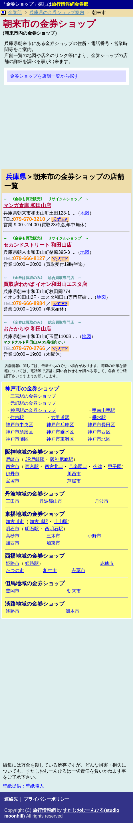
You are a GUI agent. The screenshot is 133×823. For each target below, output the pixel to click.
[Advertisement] (66, 129)
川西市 (74, 473)
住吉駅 (17, 417)
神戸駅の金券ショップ (33, 410)
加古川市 (15, 521)
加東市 (53, 543)
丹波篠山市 (50, 501)
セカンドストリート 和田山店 (37, 245)
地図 (84, 213)
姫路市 (12, 563)
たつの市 (15, 570)
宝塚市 (12, 480)
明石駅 (32, 528)
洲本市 (72, 611)
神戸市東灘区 (60, 439)
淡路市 (12, 611)
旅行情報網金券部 (70, 4)
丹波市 (101, 501)
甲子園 (115, 466)
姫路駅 (32, 563)
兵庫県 (16, 176)
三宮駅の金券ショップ (33, 396)
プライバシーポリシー (46, 799)
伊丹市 (12, 473)
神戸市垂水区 (60, 431)
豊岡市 (12, 590)
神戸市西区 (99, 431)
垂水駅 (99, 417)
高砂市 (12, 535)
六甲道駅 (60, 417)
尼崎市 (12, 459)
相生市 (50, 570)
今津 (97, 466)
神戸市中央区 (19, 424)
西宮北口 (54, 466)
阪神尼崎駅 (61, 459)
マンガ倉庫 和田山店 (27, 205)
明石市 (12, 528)
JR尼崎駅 (35, 459)
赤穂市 (107, 563)
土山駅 (61, 521)
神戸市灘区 (17, 439)
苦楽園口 (78, 466)
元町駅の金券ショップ (33, 403)
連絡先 (11, 799)
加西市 (12, 543)
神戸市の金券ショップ (32, 389)
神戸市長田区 (101, 424)
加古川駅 (39, 521)
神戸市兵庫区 (60, 424)
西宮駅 (32, 466)
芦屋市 (74, 480)
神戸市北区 (99, 439)
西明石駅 (54, 528)
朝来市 (74, 590)
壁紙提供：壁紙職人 (23, 785)
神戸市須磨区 (19, 431)
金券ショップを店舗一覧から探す (44, 76)
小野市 (94, 535)
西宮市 (12, 466)
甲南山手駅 (103, 410)
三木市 (53, 535)
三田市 (12, 501)
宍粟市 (78, 570)
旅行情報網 (44, 810)
